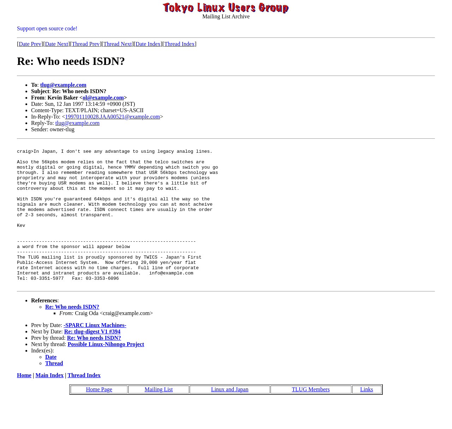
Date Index (148, 44)
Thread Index (179, 44)
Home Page (99, 418)
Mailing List (159, 418)
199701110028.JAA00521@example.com (112, 117)
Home (24, 404)
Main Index (49, 404)
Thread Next (117, 44)
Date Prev (30, 44)
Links (366, 418)
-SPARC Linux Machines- (95, 354)
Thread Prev (86, 44)
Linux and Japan (230, 418)
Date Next (56, 44)
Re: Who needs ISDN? (72, 335)
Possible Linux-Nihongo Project (106, 373)
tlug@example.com (63, 85)
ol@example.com (103, 98)
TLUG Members (311, 418)
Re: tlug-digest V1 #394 (92, 360)
